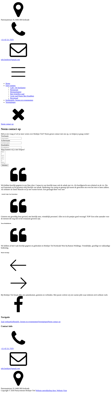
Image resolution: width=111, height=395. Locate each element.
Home (8, 83)
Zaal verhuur (5, 324)
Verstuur (5, 168)
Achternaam (5, 141)
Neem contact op (7, 124)
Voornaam (4, 136)
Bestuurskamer (15, 92)
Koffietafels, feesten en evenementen (19, 100)
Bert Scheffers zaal (17, 94)
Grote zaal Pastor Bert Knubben (22, 96)
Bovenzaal (14, 98)
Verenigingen (10, 102)
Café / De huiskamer (18, 88)
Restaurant (14, 90)
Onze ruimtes (11, 86)
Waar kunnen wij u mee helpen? (13, 150)
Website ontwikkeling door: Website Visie (51, 393)
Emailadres (5, 145)
